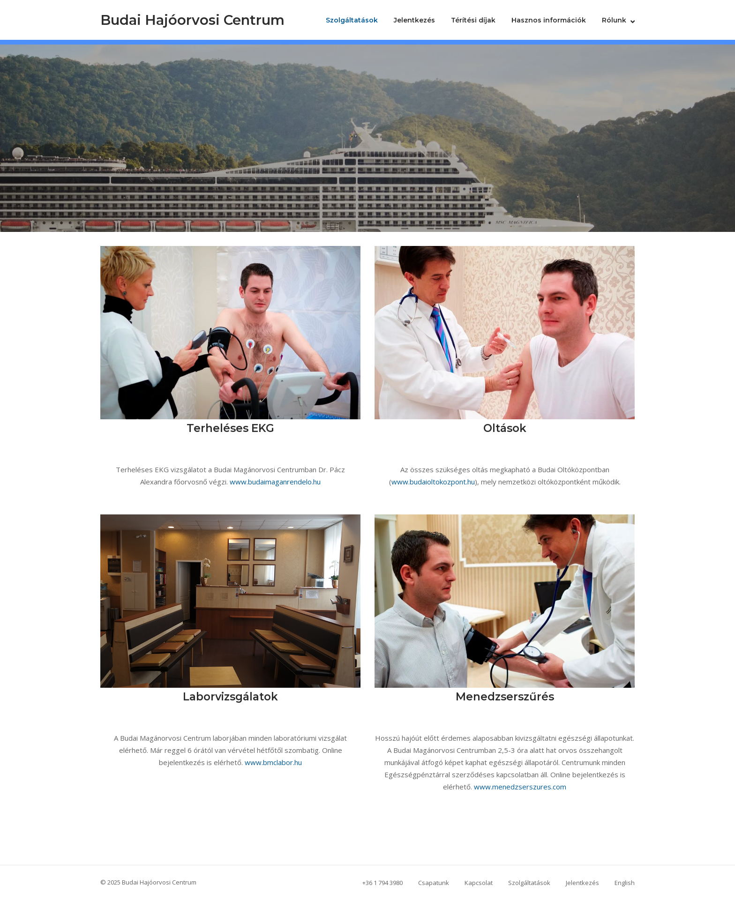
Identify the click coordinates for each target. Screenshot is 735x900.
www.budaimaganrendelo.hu (275, 481)
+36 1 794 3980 (382, 882)
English (625, 882)
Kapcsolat (479, 882)
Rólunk (614, 20)
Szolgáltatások (352, 20)
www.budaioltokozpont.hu (433, 481)
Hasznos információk (548, 20)
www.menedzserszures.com (520, 786)
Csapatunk (433, 882)
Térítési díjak (473, 20)
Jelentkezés (414, 20)
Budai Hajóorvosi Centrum (192, 20)
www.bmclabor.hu (273, 762)
